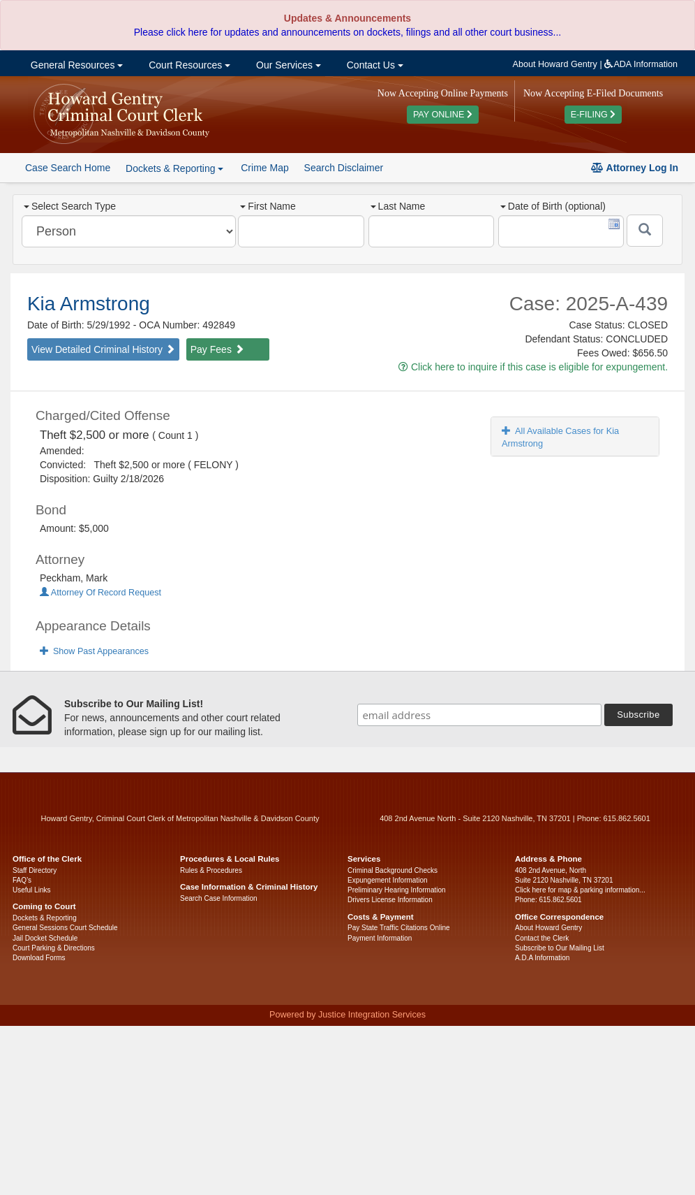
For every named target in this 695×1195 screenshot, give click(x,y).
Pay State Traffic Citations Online (399, 928)
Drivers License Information (390, 900)
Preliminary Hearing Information (397, 890)
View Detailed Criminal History (103, 349)
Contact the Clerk (542, 938)
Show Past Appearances (94, 651)
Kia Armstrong (88, 303)
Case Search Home (67, 167)
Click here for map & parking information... (580, 890)
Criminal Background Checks (393, 870)
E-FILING (593, 115)
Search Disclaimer (344, 167)
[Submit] (645, 231)
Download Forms (39, 958)
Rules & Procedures (211, 870)
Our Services (287, 65)
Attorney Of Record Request (100, 593)
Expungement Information (388, 880)
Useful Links (31, 890)
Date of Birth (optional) (553, 206)
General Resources (75, 65)
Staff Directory (35, 870)
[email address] (479, 715)
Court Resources (188, 65)
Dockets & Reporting (45, 918)
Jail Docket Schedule (45, 938)
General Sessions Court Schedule (65, 928)
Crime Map (264, 167)
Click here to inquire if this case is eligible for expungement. (533, 366)
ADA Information (641, 64)
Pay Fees (217, 349)
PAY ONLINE (442, 115)
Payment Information (380, 938)
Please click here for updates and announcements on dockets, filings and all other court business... (347, 32)
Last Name (398, 206)
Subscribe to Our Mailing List (559, 948)
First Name (267, 206)
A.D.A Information (542, 958)
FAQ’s (22, 880)
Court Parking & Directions (54, 948)
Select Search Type (70, 206)
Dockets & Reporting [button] (174, 168)
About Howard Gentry (555, 64)
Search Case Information (218, 898)
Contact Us (373, 65)
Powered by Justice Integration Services (347, 1015)
